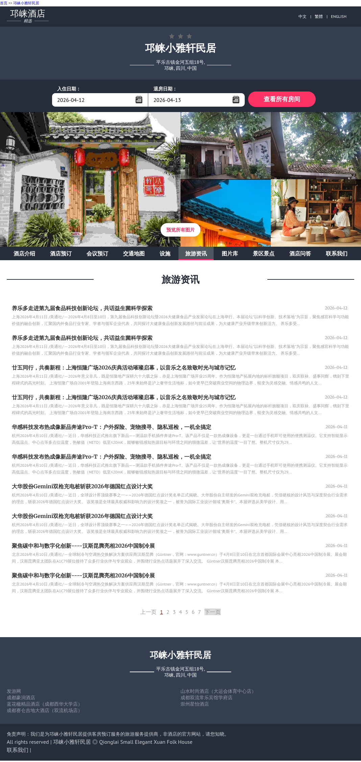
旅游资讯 (196, 254)
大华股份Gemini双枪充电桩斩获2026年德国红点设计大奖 (82, 487)
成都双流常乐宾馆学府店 (206, 699)
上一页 (148, 613)
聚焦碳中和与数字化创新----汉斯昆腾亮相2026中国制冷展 (83, 547)
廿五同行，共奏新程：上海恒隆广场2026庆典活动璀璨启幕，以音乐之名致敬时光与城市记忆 (124, 368)
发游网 (14, 692)
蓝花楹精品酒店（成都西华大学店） (44, 705)
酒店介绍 (24, 254)
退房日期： (165, 89)
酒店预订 (61, 254)
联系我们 (336, 254)
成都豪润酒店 (21, 699)
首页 (3, 3)
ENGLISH (338, 16)
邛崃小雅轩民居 (26, 3)
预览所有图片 (180, 231)
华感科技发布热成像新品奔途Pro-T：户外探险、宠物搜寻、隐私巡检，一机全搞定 (111, 428)
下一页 (212, 613)
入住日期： (69, 89)
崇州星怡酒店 (194, 705)
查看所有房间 (282, 100)
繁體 (319, 16)
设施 (165, 254)
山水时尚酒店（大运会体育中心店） (218, 692)
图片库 (230, 254)
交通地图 (134, 254)
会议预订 (97, 254)
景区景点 (263, 254)
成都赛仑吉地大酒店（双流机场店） (44, 712)
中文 (302, 16)
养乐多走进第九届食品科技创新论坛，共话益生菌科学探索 (82, 309)
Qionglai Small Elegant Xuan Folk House (146, 743)
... (139, 99)
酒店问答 (300, 254)
